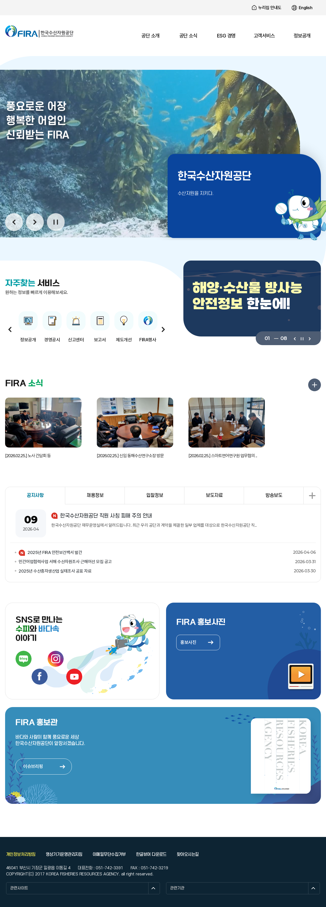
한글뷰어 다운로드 (151, 854)
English (306, 7)
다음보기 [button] (35, 222)
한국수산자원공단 (39, 31)
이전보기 (294, 338)
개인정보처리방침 (21, 854)
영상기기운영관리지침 (64, 854)
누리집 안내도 (269, 7)
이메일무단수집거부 (109, 854)
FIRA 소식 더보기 (314, 384)
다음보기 (309, 338)
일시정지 (56, 222)
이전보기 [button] (14, 222)
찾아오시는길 (188, 854)
